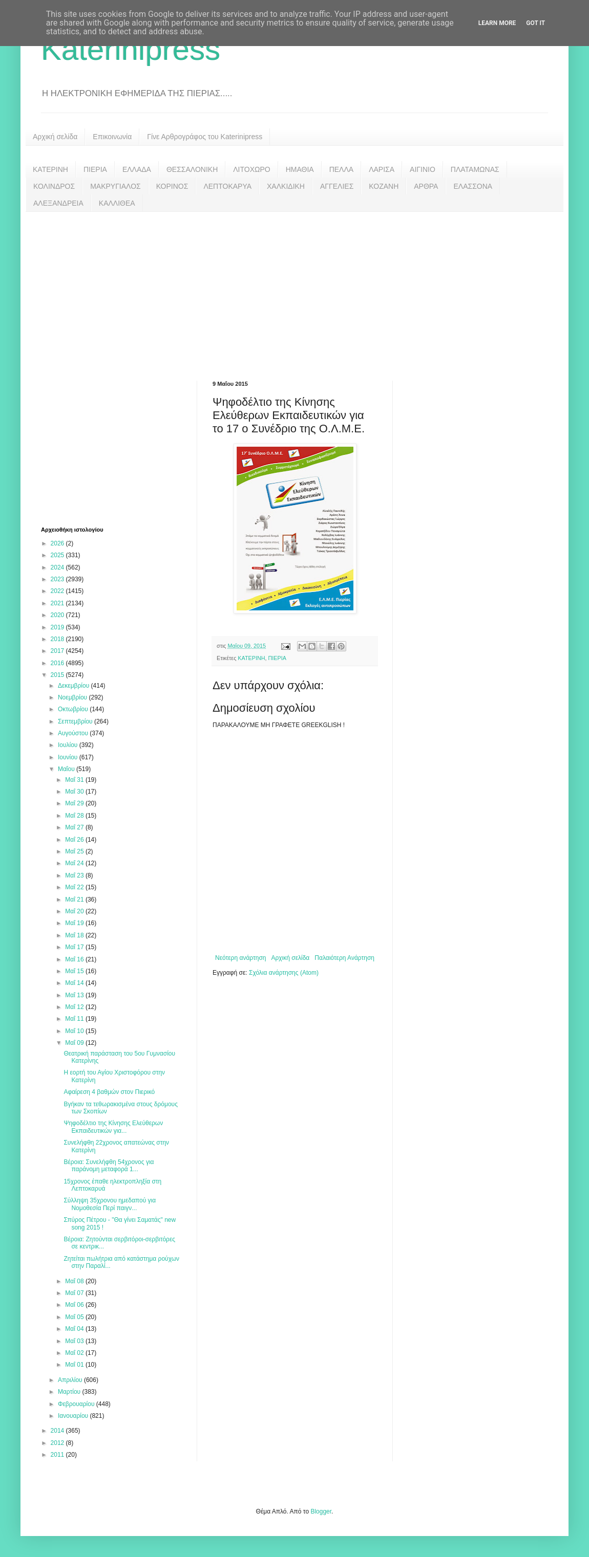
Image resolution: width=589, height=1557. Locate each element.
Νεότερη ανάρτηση (240, 957)
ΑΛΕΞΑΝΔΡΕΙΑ (58, 203)
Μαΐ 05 (75, 1317)
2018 (58, 639)
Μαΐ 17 (75, 947)
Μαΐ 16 (75, 959)
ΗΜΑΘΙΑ (300, 169)
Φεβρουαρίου (77, 1404)
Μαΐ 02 (75, 1352)
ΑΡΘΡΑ (426, 186)
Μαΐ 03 (75, 1341)
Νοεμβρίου (73, 697)
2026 (58, 543)
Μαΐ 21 (75, 899)
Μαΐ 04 (75, 1328)
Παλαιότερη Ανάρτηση (344, 957)
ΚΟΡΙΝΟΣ (172, 186)
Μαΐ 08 (75, 1281)
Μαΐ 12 (75, 1007)
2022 (58, 591)
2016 (58, 663)
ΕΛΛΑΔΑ (136, 169)
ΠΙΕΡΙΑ (95, 169)
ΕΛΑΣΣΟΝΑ (472, 186)
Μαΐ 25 (75, 851)
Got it (535, 23)
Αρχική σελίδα (55, 137)
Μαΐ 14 (75, 982)
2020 (58, 615)
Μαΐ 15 (75, 971)
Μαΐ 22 (75, 887)
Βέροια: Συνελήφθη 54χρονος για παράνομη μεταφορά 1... (109, 1165)
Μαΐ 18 (75, 935)
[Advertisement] (294, 288)
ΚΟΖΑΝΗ (383, 186)
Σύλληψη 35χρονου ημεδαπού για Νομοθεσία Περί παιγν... (110, 1204)
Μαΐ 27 (75, 827)
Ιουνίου (68, 757)
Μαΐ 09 (75, 1042)
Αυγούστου (74, 733)
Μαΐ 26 (75, 839)
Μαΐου (67, 769)
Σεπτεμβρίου (76, 721)
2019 (58, 627)
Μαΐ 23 (75, 875)
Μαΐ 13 (75, 995)
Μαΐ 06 (75, 1304)
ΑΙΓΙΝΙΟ (422, 169)
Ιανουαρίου (74, 1415)
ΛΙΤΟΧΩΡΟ (251, 169)
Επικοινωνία (112, 137)
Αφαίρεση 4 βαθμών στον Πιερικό (109, 1091)
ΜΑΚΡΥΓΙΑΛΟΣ (115, 186)
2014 (58, 1430)
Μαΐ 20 (75, 911)
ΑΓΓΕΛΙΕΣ (336, 186)
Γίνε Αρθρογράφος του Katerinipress (204, 137)
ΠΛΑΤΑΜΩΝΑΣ (475, 169)
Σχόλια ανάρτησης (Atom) (284, 972)
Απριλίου (71, 1380)
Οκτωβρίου (74, 709)
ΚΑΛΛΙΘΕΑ (117, 203)
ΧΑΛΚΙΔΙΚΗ (286, 186)
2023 (58, 579)
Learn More (497, 23)
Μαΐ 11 (75, 1018)
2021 (58, 603)
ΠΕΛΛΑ (341, 169)
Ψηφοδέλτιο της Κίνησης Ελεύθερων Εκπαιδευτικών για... (113, 1127)
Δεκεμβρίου (74, 685)
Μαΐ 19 (75, 923)
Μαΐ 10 (75, 1031)
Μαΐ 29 (75, 803)
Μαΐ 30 (75, 791)
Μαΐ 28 (75, 815)
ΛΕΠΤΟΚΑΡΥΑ (227, 186)
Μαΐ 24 (75, 863)
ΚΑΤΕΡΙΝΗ (50, 169)
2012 (58, 1442)
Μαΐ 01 (75, 1364)
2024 (58, 567)
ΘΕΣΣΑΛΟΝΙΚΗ (192, 169)
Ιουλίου (68, 745)
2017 (58, 650)
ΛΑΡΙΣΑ (381, 169)
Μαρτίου (70, 1391)
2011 (58, 1454)
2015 (58, 674)
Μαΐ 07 (75, 1293)
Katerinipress (130, 49)
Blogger (320, 1511)
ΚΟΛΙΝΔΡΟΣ (54, 186)
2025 (58, 555)
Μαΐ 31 (75, 779)
